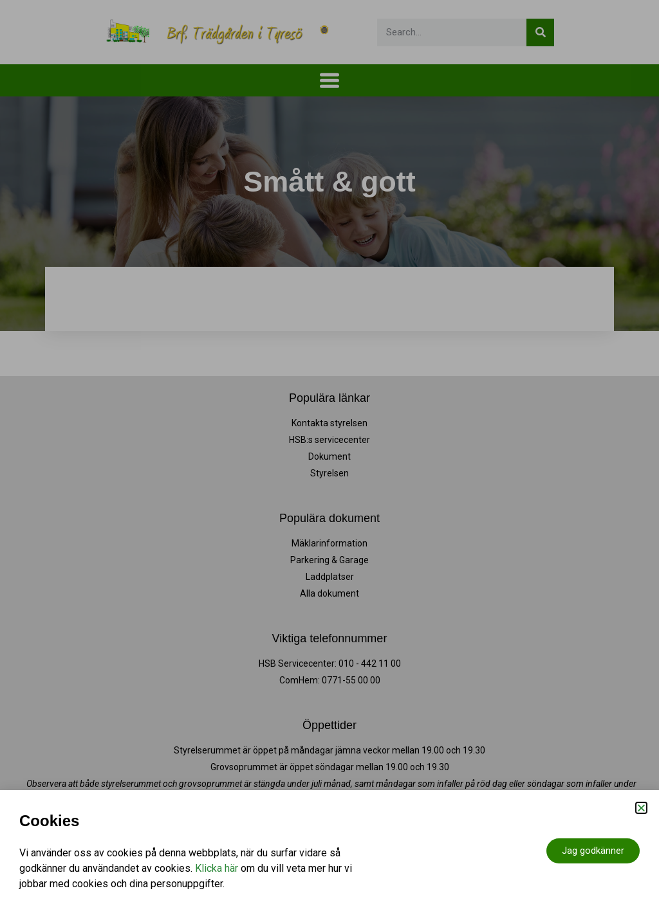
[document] (329, 455)
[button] (641, 808)
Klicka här (216, 868)
